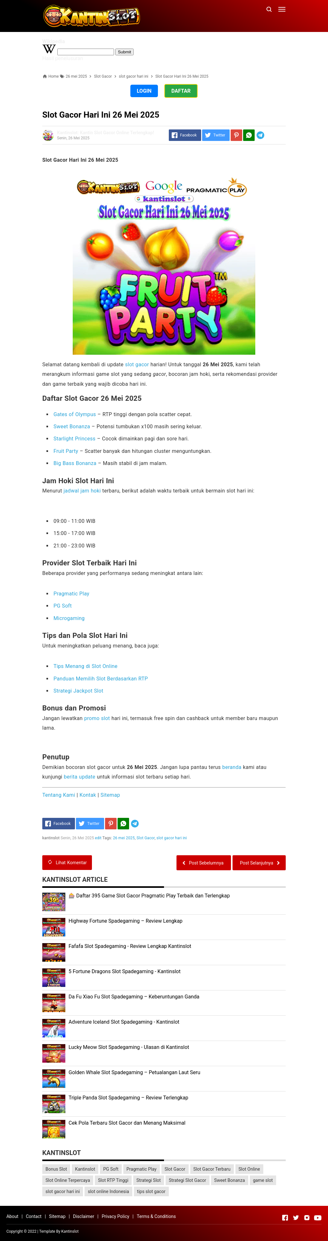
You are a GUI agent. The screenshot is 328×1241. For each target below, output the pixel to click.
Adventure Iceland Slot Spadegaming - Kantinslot (124, 1022)
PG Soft (62, 606)
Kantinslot (85, 1169)
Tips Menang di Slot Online (85, 666)
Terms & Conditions (156, 1216)
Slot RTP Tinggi (113, 1180)
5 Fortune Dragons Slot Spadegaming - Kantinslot (125, 971)
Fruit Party (65, 451)
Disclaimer (83, 1216)
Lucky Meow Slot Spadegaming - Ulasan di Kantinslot (129, 1047)
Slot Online (249, 1169)
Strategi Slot (148, 1180)
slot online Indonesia (108, 1191)
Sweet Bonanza (71, 426)
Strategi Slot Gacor (187, 1180)
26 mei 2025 (124, 838)
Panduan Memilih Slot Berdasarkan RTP (100, 679)
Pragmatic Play (71, 594)
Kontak (87, 795)
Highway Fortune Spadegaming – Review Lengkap (126, 921)
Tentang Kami (58, 795)
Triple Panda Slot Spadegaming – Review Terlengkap (128, 1098)
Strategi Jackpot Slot (78, 691)
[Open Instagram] (307, 1218)
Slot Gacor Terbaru (212, 1169)
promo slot (97, 718)
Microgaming (69, 618)
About (12, 1216)
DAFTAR (181, 91)
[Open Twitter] (296, 1218)
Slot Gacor (146, 838)
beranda (232, 767)
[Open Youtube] (318, 1218)
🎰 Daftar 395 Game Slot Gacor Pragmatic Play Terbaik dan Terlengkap (149, 896)
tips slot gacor (151, 1191)
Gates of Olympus (74, 414)
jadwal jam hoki (82, 491)
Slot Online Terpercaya (67, 1180)
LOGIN (144, 91)
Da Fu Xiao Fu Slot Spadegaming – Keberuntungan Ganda (134, 997)
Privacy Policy (115, 1216)
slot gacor (137, 364)
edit (98, 838)
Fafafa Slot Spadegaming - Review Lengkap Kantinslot (130, 946)
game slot (263, 1180)
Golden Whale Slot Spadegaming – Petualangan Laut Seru (134, 1072)
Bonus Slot (56, 1169)
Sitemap (110, 795)
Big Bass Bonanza (74, 463)
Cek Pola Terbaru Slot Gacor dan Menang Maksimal (127, 1123)
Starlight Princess (74, 439)
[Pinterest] (236, 135)
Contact (34, 1216)
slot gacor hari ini (172, 838)
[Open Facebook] (285, 1218)
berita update (79, 777)
